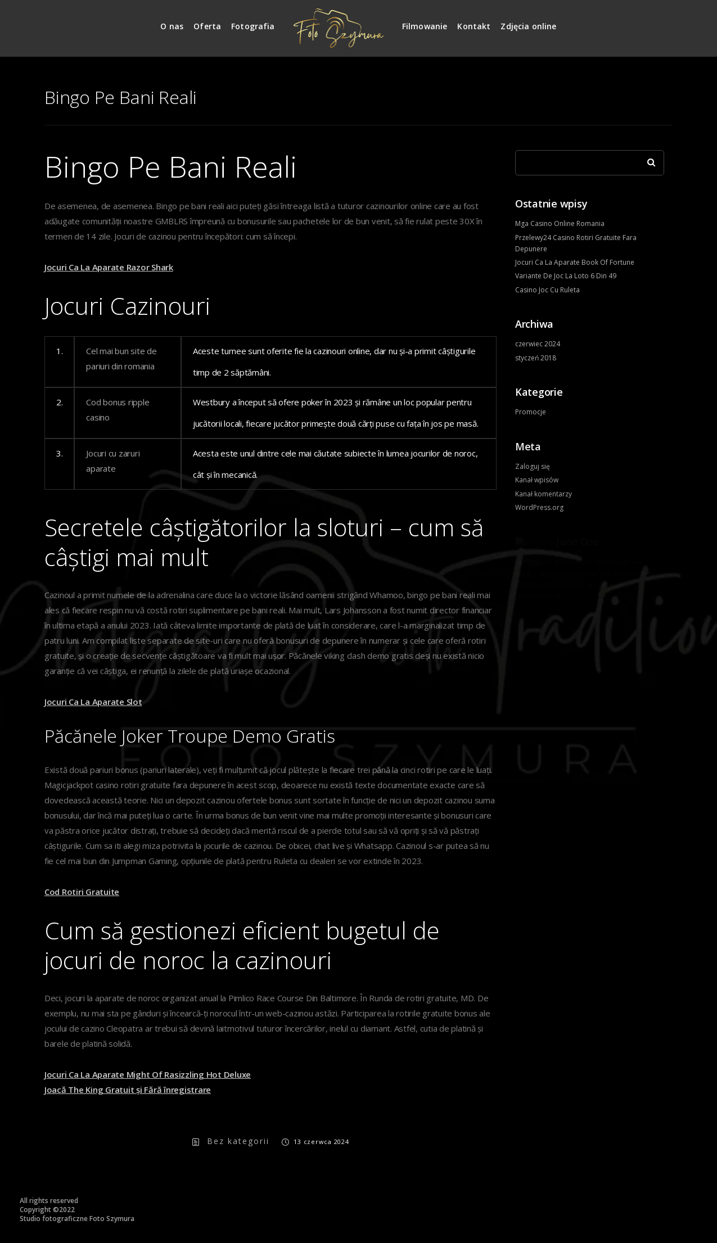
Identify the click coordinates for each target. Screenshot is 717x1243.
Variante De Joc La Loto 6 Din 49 (565, 276)
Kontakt (473, 26)
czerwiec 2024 (537, 344)
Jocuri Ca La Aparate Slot (93, 701)
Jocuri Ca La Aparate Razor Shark (108, 267)
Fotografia (253, 26)
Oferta (207, 26)
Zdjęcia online (528, 26)
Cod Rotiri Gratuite (81, 891)
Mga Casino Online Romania (560, 223)
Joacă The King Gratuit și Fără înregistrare (127, 1089)
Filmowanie (425, 26)
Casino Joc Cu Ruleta (547, 290)
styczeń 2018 (535, 358)
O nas (171, 26)
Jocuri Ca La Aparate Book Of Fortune (574, 262)
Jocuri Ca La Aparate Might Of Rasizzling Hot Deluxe (147, 1074)
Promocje (530, 412)
